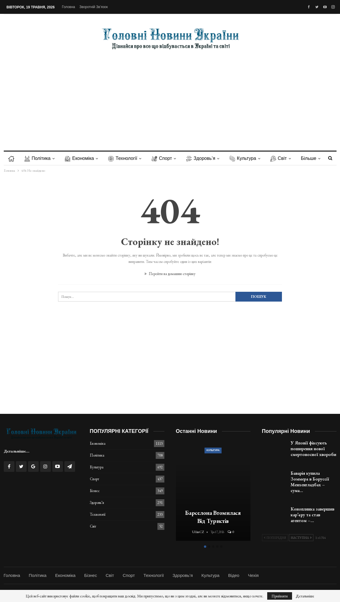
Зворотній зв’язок (93, 7)
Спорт (161, 158)
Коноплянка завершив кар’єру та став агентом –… (312, 515)
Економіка (79, 158)
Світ (278, 158)
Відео (233, 575)
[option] (213, 491)
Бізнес (95, 490)
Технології (122, 158)
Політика (37, 158)
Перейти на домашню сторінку (170, 273)
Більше (308, 158)
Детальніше (305, 596)
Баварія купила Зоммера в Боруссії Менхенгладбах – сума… (310, 481)
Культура (242, 158)
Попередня (275, 538)
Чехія (253, 575)
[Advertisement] (170, 95)
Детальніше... (16, 451)
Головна (68, 7)
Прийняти (280, 596)
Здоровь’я (200, 158)
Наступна (301, 538)
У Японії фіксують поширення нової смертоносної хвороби (313, 448)
